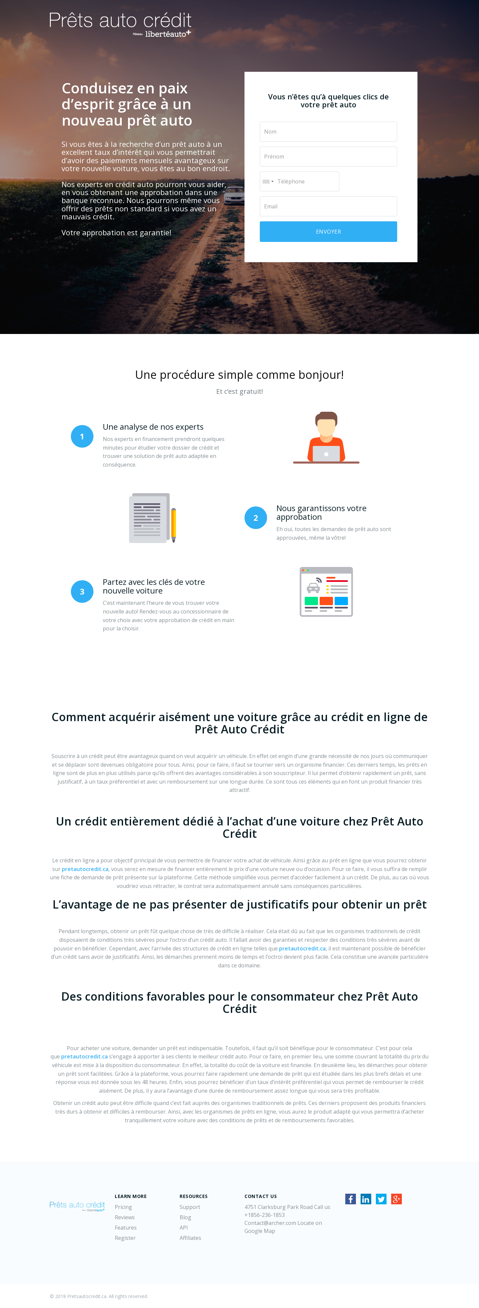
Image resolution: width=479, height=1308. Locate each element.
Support (190, 1207)
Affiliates (190, 1238)
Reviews (125, 1217)
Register (125, 1238)
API (184, 1227)
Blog (185, 1217)
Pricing (123, 1207)
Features (126, 1227)
